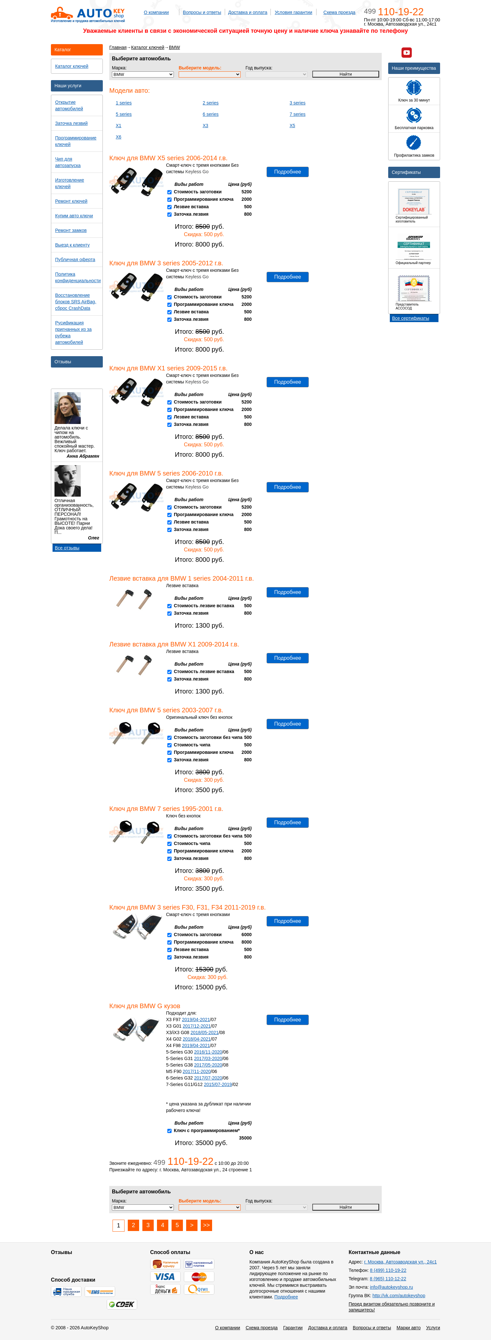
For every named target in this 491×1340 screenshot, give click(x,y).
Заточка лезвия (191, 214)
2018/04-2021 (196, 1039)
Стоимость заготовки (198, 191)
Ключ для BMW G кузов (144, 1005)
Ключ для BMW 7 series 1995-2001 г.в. (166, 808)
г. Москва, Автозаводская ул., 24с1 (400, 1261)
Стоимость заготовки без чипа (208, 737)
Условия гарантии (293, 12)
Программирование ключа (204, 199)
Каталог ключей (147, 47)
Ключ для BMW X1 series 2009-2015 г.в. (168, 368)
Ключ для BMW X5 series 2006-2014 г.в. (168, 158)
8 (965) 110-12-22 (388, 1278)
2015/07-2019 (218, 1084)
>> (206, 1225)
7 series (297, 114)
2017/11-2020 (196, 1071)
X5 (292, 125)
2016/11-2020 (208, 1052)
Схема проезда (339, 12)
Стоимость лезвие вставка (204, 605)
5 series (124, 114)
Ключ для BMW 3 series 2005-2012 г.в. (166, 263)
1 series (124, 102)
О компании (156, 12)
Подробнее (287, 172)
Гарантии (293, 1327)
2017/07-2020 (208, 1077)
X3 (205, 125)
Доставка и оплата (248, 12)
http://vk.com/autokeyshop (399, 1295)
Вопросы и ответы (202, 12)
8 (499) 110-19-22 (388, 1270)
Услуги (433, 1327)
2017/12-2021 (196, 1026)
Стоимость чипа (192, 744)
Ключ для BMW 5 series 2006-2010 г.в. (166, 473)
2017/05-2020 (208, 1065)
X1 (118, 125)
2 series (211, 102)
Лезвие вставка (191, 206)
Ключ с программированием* (207, 1130)
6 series (211, 114)
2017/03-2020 (208, 1058)
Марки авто (409, 1327)
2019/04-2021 (196, 1019)
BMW (174, 47)
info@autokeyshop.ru (391, 1287)
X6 (118, 136)
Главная (117, 47)
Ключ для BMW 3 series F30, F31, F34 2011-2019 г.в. (187, 907)
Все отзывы (67, 547)
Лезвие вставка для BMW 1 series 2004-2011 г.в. (181, 578)
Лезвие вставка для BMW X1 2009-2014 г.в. (174, 644)
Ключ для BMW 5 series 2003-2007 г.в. (166, 710)
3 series (297, 102)
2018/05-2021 (205, 1032)
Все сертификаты (410, 318)
